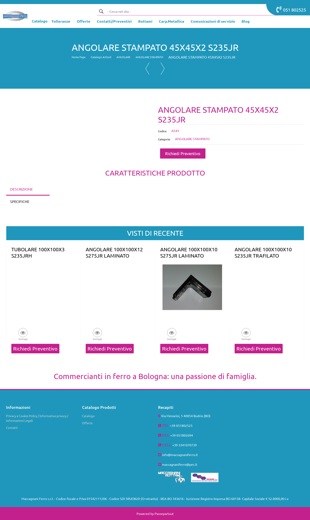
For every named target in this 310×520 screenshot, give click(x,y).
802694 (187, 435)
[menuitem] (61, 21)
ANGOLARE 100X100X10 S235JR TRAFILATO (263, 252)
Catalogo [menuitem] (88, 416)
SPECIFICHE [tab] (19, 201)
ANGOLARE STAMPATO (149, 57)
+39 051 (176, 435)
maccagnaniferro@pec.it (179, 464)
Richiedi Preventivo (182, 153)
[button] (101, 11)
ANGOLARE (123, 57)
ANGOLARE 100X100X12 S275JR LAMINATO (114, 252)
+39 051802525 (181, 425)
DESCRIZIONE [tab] (21, 189)
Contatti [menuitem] (12, 427)
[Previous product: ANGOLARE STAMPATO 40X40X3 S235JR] (147, 68)
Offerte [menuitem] (87, 423)
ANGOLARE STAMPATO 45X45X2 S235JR (201, 57)
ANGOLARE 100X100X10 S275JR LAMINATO (188, 252)
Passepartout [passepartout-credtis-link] (164, 513)
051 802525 (291, 9)
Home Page (79, 57)
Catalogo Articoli (101, 57)
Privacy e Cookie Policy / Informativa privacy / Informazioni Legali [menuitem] (37, 418)
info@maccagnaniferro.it (180, 455)
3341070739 (188, 445)
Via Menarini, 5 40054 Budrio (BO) (185, 416)
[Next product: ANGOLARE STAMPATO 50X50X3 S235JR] (162, 68)
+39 (175, 445)
